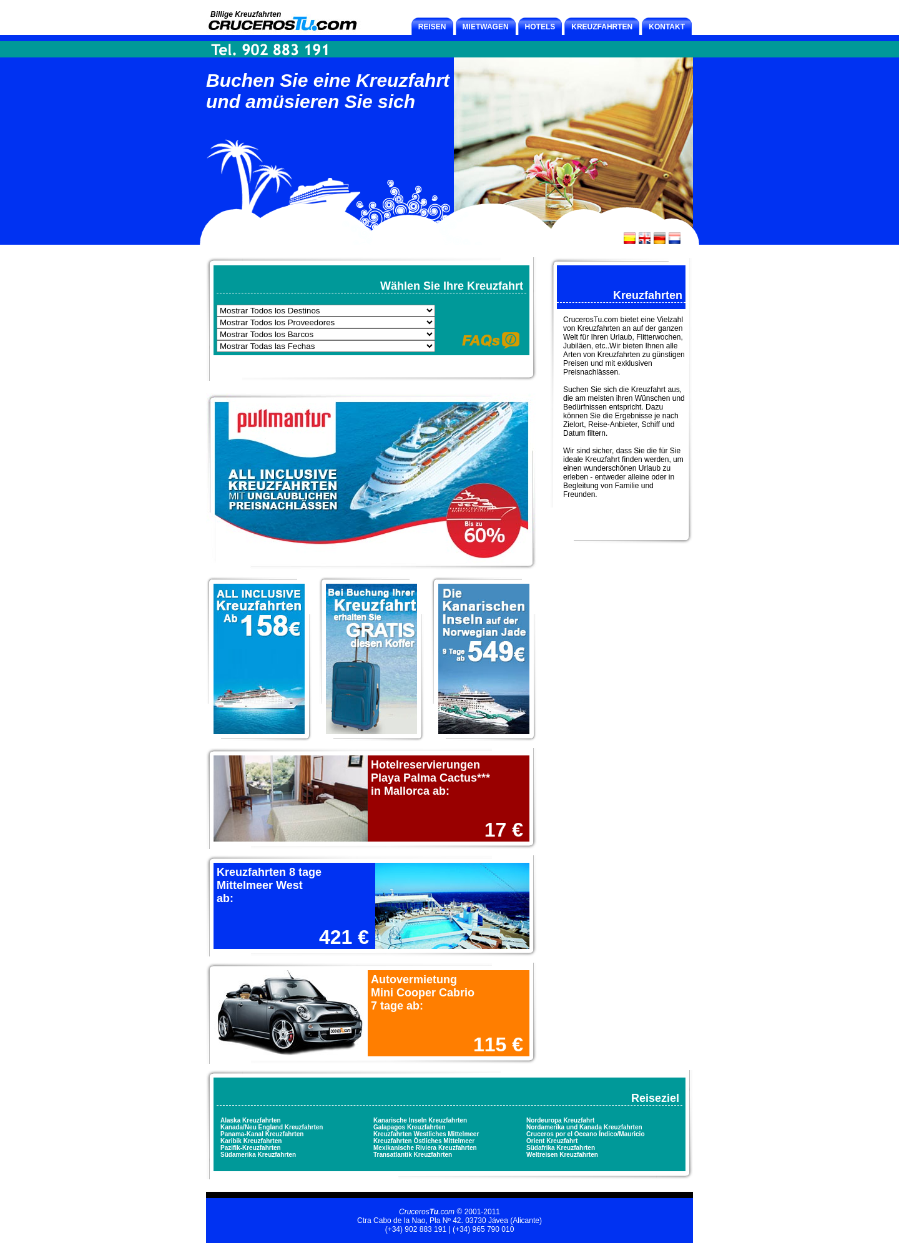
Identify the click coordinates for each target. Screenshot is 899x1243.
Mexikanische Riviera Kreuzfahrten (425, 1147)
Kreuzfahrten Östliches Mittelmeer (423, 1140)
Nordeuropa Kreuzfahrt (560, 1120)
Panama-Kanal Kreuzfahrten (261, 1134)
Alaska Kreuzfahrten (250, 1120)
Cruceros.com (426, 1211)
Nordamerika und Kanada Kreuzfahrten (584, 1127)
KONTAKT (667, 26)
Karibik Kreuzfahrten (251, 1140)
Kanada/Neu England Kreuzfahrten (271, 1127)
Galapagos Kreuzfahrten (409, 1127)
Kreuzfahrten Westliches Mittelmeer (426, 1134)
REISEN (432, 26)
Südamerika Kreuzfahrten (258, 1154)
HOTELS (540, 26)
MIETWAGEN (486, 26)
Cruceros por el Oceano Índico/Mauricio (585, 1134)
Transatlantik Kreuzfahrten (412, 1154)
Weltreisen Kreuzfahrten (562, 1154)
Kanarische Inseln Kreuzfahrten (420, 1120)
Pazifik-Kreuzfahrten (250, 1147)
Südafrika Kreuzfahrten (560, 1147)
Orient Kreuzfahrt (551, 1140)
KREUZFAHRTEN (601, 26)
